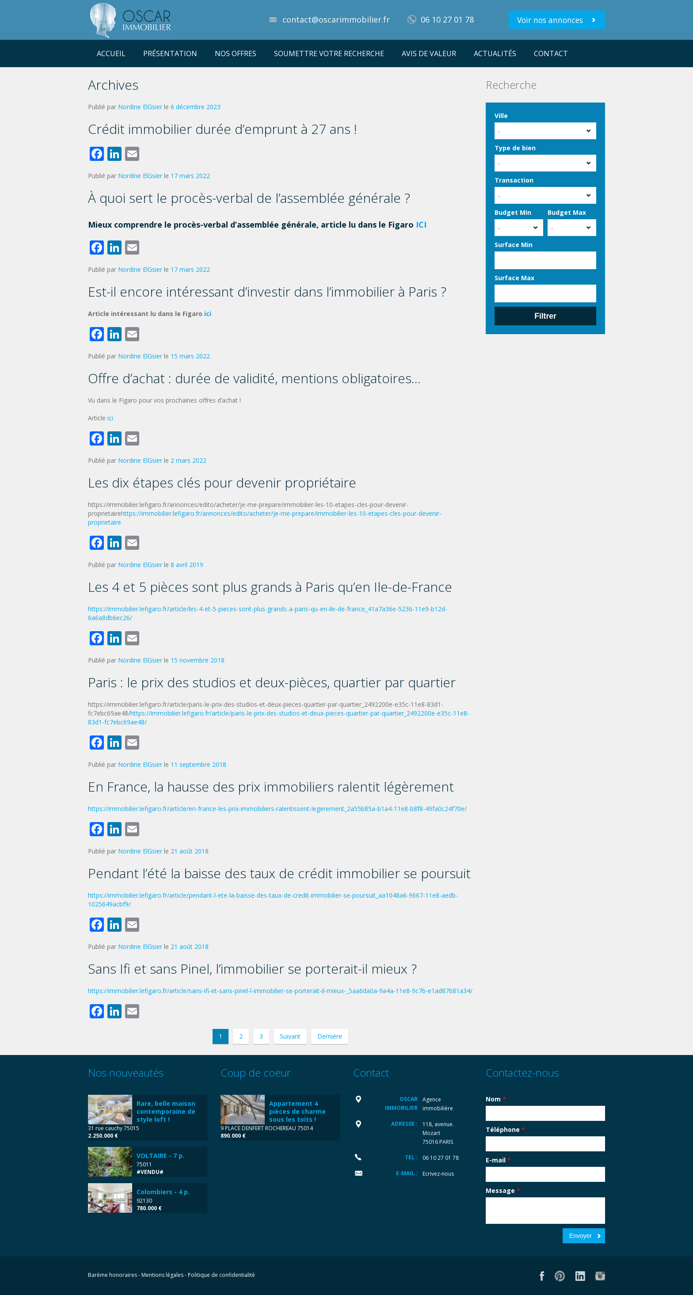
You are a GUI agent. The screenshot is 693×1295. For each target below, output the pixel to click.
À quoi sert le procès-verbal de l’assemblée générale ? (249, 198)
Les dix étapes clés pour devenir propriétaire (222, 482)
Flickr (560, 1276)
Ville (501, 115)
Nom (496, 1099)
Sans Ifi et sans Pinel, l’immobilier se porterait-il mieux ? (252, 969)
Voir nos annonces (550, 20)
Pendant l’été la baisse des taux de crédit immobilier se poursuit (279, 873)
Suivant (290, 1036)
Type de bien (515, 148)
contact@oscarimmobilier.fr (336, 19)
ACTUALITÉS (495, 53)
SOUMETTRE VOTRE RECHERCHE (329, 53)
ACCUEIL (111, 53)
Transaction (514, 180)
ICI (421, 224)
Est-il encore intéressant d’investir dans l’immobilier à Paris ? (267, 291)
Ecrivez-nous (438, 1173)
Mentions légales (162, 1275)
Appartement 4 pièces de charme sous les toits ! (297, 1111)
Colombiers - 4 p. (163, 1192)
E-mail (498, 1160)
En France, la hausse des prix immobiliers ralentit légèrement (271, 786)
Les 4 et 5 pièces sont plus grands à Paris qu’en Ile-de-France (270, 587)
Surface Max (514, 278)
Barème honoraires (112, 1275)
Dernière (329, 1036)
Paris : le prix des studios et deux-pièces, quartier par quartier (272, 682)
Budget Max (567, 212)
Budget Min (513, 212)
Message (503, 1190)
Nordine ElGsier (140, 107)
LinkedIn (580, 1276)
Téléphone (505, 1129)
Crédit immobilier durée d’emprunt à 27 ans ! (222, 129)
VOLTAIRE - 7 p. (160, 1155)
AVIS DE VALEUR (429, 53)
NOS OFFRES (235, 53)
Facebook (542, 1276)
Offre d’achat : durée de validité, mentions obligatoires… (254, 378)
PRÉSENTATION (170, 53)
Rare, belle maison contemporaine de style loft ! (166, 1111)
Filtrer (545, 316)
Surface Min (514, 244)
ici (207, 313)
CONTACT (551, 53)
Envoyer (580, 1235)
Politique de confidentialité (221, 1275)
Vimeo (600, 1276)
